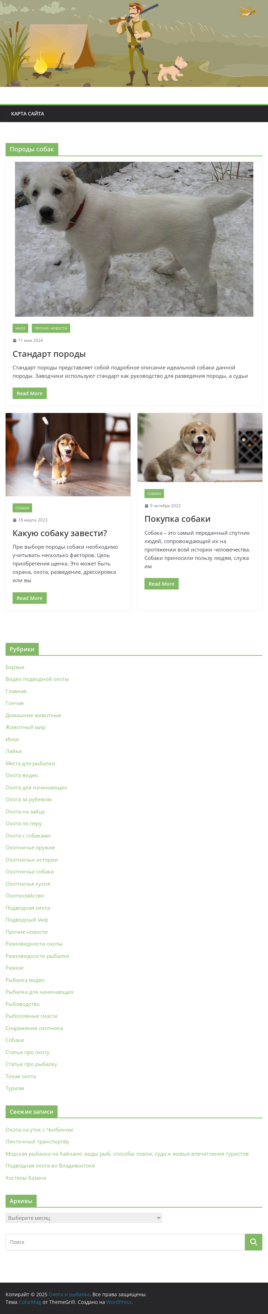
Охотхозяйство (25, 895)
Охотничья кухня (28, 883)
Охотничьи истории (32, 859)
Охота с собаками (28, 835)
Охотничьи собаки (30, 871)
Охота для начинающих (36, 787)
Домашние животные (33, 715)
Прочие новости (51, 328)
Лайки (14, 751)
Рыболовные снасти (32, 1015)
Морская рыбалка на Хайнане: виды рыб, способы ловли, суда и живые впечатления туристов (127, 1153)
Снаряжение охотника (34, 1027)
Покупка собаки (177, 518)
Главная (16, 691)
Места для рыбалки (30, 763)
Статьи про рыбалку (31, 1063)
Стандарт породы (49, 353)
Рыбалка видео (25, 979)
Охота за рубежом (29, 799)
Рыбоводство (23, 1003)
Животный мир (25, 726)
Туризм (15, 1087)
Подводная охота (28, 907)
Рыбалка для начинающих (40, 991)
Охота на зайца (25, 811)
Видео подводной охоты (37, 678)
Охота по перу (24, 823)
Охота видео (22, 775)
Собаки (22, 507)
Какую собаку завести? (60, 533)
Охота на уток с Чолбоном (39, 1129)
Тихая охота (21, 1076)
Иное (20, 328)
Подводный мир (27, 919)
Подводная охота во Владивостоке (50, 1165)
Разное (14, 967)
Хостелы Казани (26, 1177)
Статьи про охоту (28, 1052)
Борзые (15, 666)
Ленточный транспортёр (37, 1141)
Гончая (15, 702)
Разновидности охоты (34, 943)
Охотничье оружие (30, 847)
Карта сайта (27, 113)
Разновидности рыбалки (37, 955)
